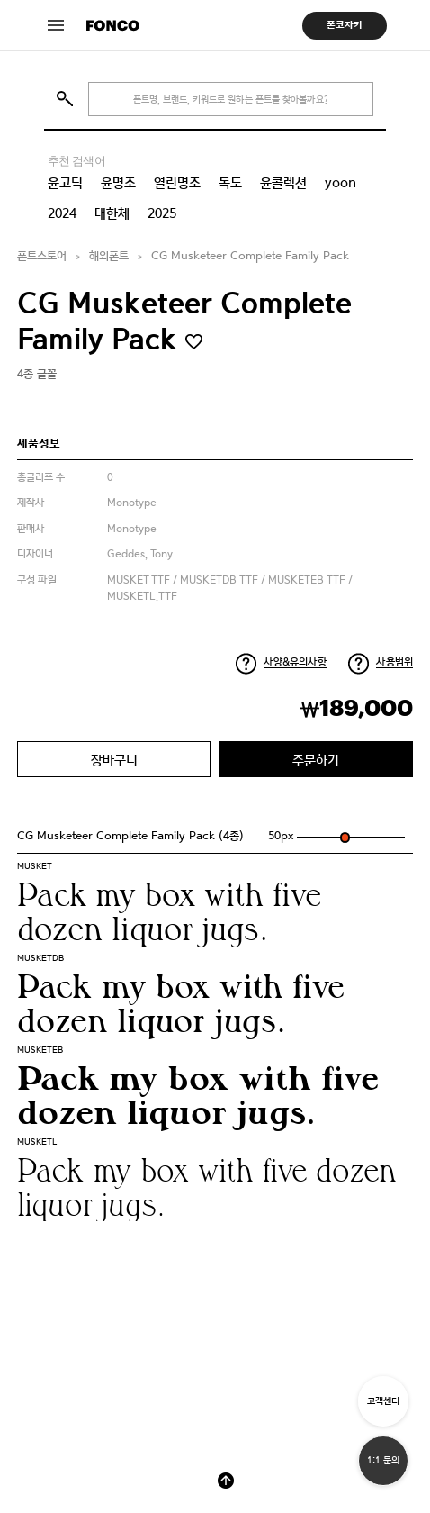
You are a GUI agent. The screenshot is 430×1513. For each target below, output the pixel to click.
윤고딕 (65, 183)
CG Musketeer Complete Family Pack (250, 256)
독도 (230, 183)
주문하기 (315, 759)
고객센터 (383, 1401)
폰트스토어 (42, 256)
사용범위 (394, 662)
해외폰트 (109, 256)
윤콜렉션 (283, 183)
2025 (162, 213)
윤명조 (118, 183)
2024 (62, 213)
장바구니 (114, 759)
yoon (340, 183)
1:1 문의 (383, 1460)
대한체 (112, 213)
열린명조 (177, 183)
